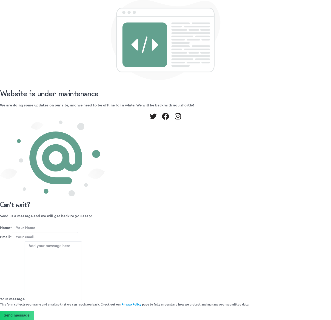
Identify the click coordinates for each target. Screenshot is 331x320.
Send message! (17, 315)
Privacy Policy (131, 304)
